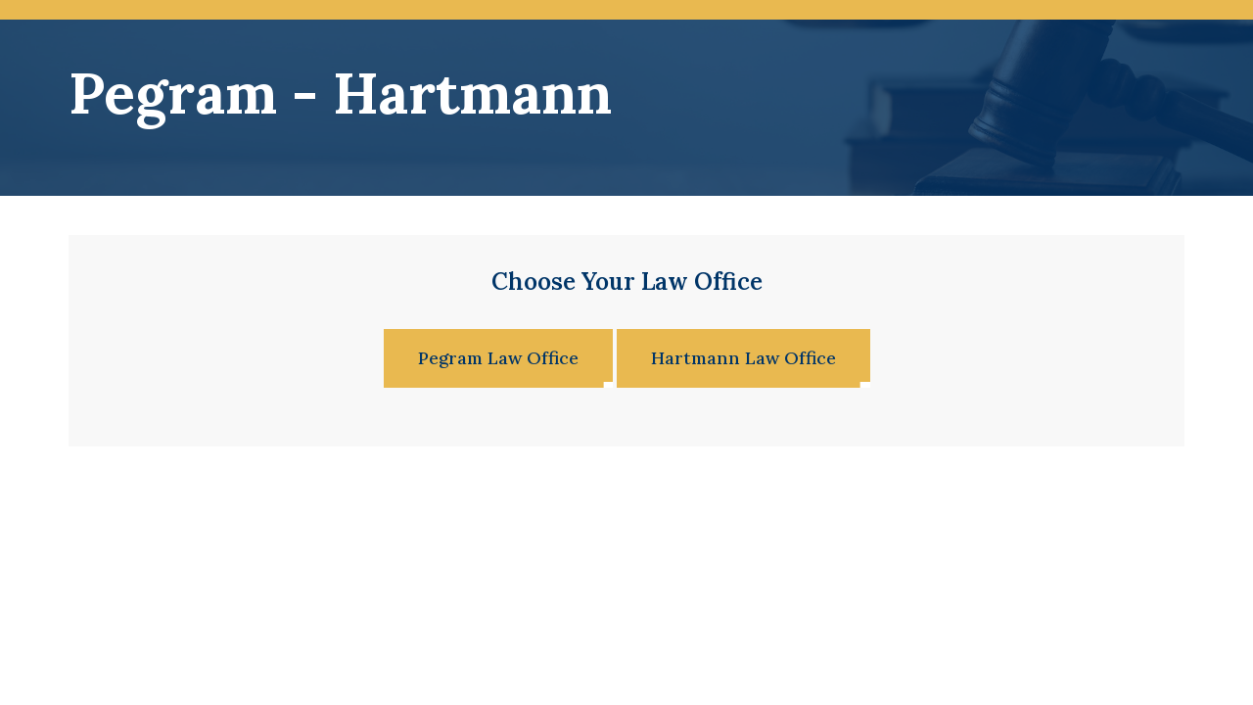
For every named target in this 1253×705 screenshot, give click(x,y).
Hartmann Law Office (743, 358)
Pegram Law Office (498, 358)
